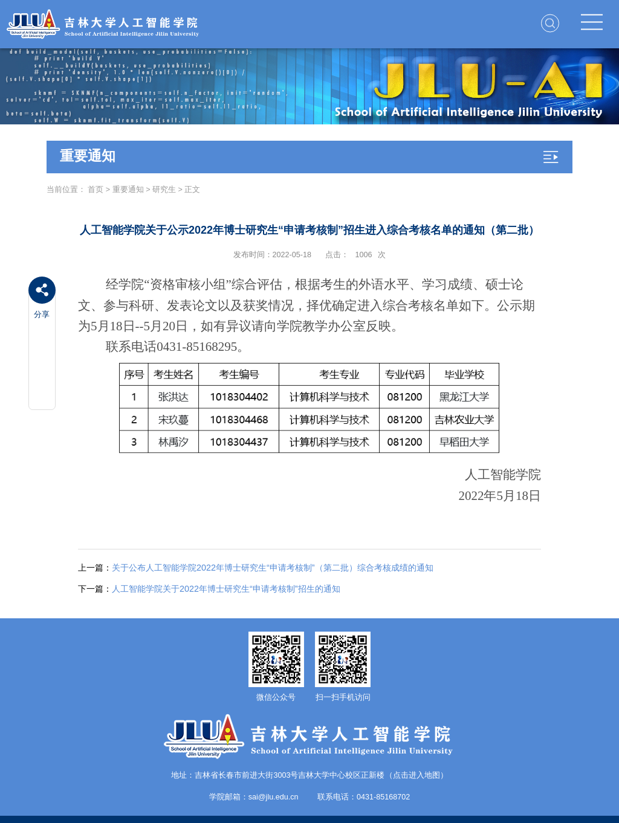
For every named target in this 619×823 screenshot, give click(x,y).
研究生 (164, 189)
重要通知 (128, 189)
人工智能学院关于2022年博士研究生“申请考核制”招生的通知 (209, 589)
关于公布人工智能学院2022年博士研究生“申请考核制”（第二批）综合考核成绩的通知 (255, 567)
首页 (95, 189)
